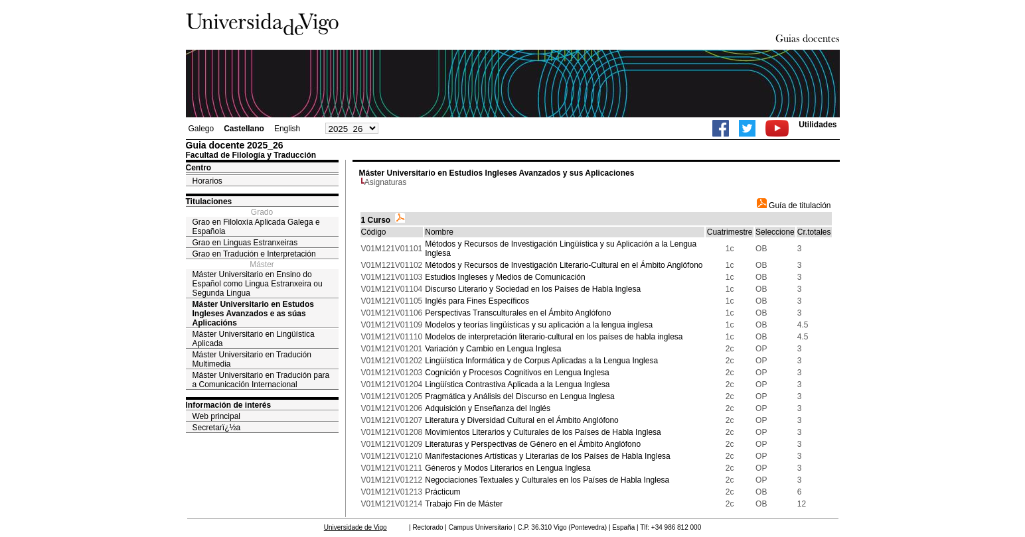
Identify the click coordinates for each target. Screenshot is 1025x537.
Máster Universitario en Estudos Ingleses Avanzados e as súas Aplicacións (253, 314)
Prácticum (442, 492)
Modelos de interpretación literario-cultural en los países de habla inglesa (553, 336)
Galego (201, 128)
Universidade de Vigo (355, 527)
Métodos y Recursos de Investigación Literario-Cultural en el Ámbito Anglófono (563, 265)
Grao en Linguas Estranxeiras (245, 242)
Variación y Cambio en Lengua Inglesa (493, 348)
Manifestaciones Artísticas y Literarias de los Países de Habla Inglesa (547, 456)
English (287, 128)
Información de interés (229, 405)
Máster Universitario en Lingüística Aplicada (254, 338)
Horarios (207, 181)
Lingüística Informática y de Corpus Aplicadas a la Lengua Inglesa (541, 360)
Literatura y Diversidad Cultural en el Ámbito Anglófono (522, 420)
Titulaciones (209, 201)
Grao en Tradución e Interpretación (254, 254)
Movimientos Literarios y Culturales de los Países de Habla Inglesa (543, 432)
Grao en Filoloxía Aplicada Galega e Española (256, 226)
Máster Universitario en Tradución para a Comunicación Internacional (261, 380)
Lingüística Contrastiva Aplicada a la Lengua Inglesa (517, 384)
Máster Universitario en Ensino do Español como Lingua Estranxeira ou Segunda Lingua (258, 284)
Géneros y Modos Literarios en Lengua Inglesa (508, 468)
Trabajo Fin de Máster (464, 503)
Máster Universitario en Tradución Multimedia (252, 359)
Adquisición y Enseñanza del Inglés (487, 408)
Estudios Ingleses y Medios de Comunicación (505, 277)
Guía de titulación (794, 205)
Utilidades (817, 124)
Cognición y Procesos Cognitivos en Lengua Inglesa (517, 372)
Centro (199, 167)
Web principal (216, 416)
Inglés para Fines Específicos (477, 301)
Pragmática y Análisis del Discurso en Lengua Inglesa (520, 396)
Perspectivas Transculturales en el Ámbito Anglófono (518, 313)
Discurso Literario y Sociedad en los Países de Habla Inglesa (533, 289)
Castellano (244, 128)
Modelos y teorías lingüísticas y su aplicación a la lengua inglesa (539, 324)
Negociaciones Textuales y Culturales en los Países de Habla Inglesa (547, 480)
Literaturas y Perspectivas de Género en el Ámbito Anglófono (533, 444)
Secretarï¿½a (217, 427)
